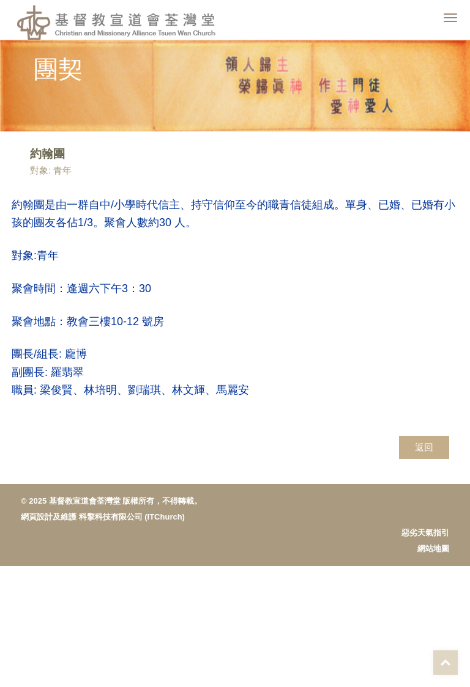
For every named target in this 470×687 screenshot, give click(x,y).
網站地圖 (433, 548)
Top (445, 662)
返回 (424, 447)
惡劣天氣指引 (425, 532)
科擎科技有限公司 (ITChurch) (132, 516)
